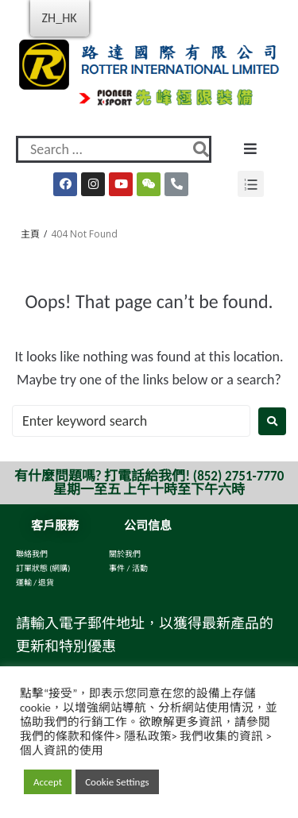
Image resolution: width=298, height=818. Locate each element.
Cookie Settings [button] (117, 782)
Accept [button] (47, 782)
